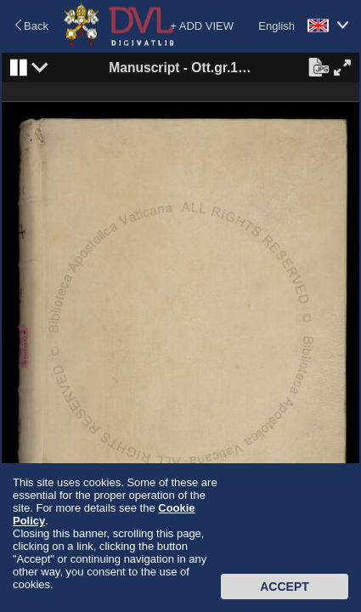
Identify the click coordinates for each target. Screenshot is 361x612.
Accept (284, 586)
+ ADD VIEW (202, 26)
